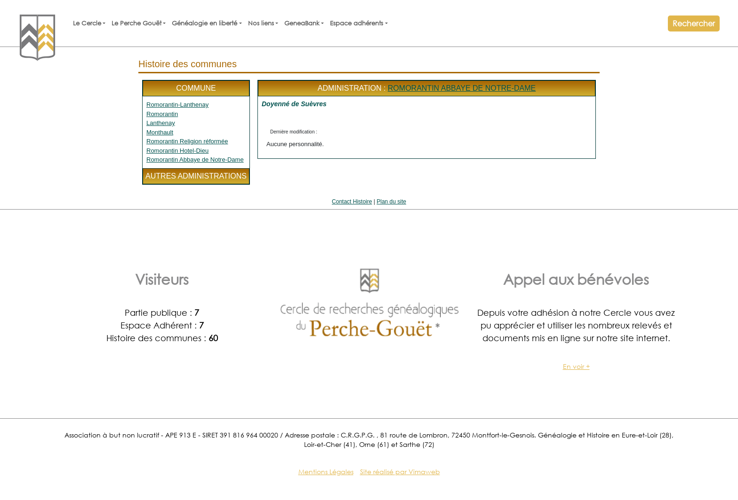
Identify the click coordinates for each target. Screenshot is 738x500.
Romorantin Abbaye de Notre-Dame (195, 159)
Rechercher (694, 23)
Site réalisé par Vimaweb (400, 471)
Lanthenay (160, 122)
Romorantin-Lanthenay (177, 104)
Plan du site (391, 201)
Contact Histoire (352, 201)
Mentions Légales (325, 471)
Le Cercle (87, 23)
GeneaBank (302, 23)
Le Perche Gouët (136, 23)
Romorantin (162, 113)
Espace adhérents (356, 23)
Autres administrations (196, 176)
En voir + (576, 366)
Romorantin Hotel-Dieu (177, 150)
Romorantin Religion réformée (187, 141)
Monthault (159, 132)
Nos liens (261, 23)
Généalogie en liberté (204, 23)
